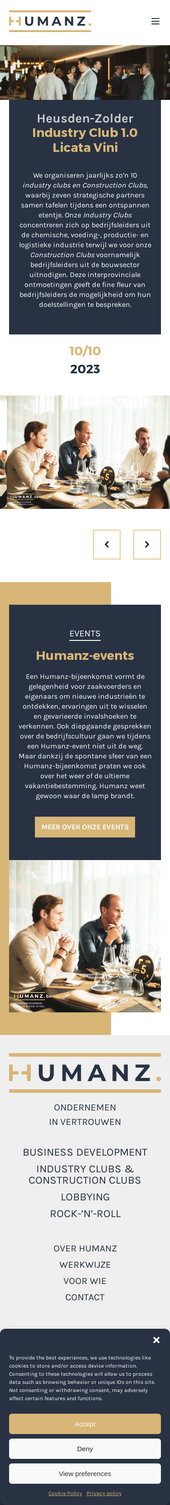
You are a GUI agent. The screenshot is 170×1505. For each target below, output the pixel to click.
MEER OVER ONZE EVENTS (85, 827)
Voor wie (85, 1280)
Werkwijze (85, 1264)
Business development (85, 1152)
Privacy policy (104, 1493)
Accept (85, 1424)
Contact (85, 1297)
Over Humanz (85, 1248)
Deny (85, 1449)
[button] (156, 1340)
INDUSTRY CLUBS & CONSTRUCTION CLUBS (85, 1174)
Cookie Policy (65, 1493)
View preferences (85, 1473)
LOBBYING (85, 1196)
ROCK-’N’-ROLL (85, 1213)
